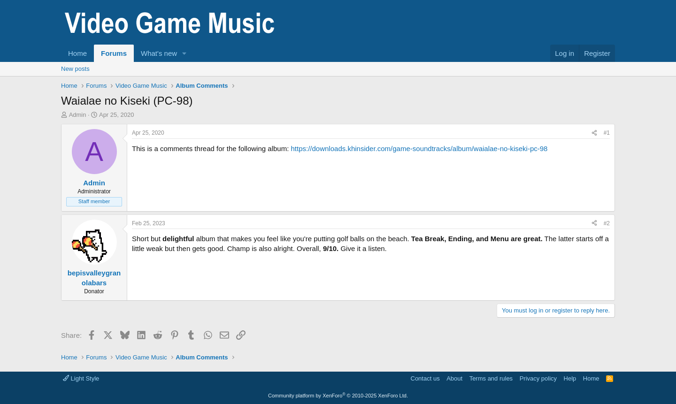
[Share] (594, 133)
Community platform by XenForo (338, 395)
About (454, 378)
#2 (607, 223)
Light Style (81, 378)
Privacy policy (538, 378)
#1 (607, 133)
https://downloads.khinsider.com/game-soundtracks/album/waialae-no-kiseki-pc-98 (419, 148)
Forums (114, 53)
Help (570, 378)
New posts (75, 68)
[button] (184, 53)
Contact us (425, 378)
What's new (159, 53)
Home (77, 53)
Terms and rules (491, 378)
